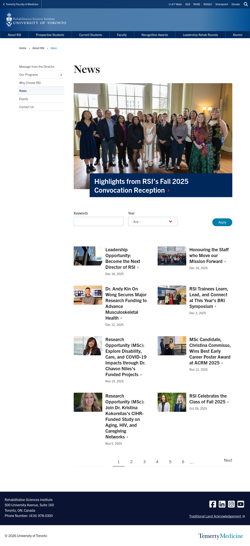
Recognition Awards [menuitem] (155, 35)
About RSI (38, 48)
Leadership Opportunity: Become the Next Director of (123, 258)
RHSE (196, 4)
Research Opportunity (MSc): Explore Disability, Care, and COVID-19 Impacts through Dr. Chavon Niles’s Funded (126, 356)
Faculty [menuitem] (122, 35)
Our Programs (41, 75)
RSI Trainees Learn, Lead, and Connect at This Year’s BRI (208, 297)
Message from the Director (36, 66)
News (23, 91)
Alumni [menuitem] (237, 35)
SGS (187, 4)
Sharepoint (221, 4)
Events (23, 99)
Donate (236, 4)
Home (22, 48)
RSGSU (208, 4)
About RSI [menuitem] (14, 35)
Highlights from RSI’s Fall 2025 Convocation (141, 185)
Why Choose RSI (30, 83)
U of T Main (175, 4)
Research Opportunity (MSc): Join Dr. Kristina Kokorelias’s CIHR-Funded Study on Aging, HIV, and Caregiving (124, 416)
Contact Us (26, 107)
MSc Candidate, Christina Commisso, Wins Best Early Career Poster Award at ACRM (210, 350)
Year (131, 213)
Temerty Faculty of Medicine (20, 4)
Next (228, 459)
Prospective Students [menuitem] (50, 35)
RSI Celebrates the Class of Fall (210, 398)
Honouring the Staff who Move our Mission (209, 255)
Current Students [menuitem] (90, 35)
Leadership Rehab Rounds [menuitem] (200, 35)
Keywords (81, 213)
